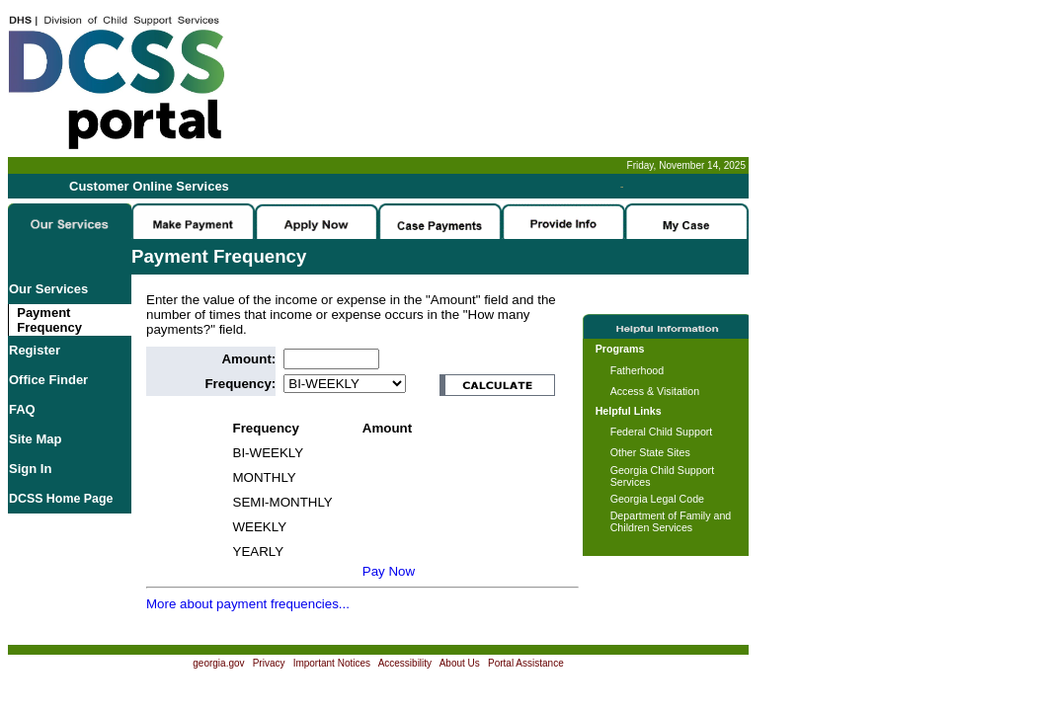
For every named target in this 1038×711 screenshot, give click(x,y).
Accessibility (405, 663)
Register (34, 350)
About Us (459, 663)
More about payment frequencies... (248, 603)
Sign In (30, 468)
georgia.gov (218, 663)
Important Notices (331, 663)
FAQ (22, 409)
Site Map (35, 439)
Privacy (269, 663)
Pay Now (388, 571)
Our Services (48, 288)
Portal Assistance (526, 663)
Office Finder (48, 379)
